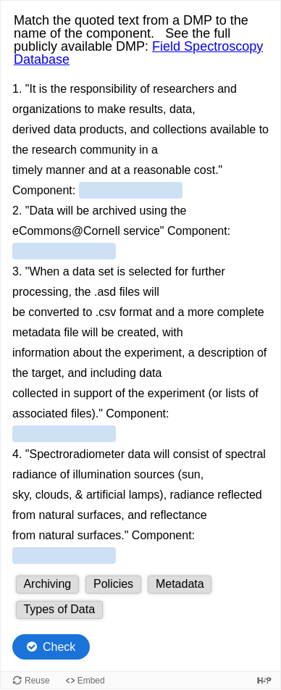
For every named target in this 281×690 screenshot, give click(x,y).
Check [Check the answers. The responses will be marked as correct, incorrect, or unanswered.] (59, 647)
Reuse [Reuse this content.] (37, 681)
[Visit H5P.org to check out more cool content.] (264, 680)
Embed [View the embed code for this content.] (91, 681)
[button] (47, 584)
